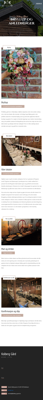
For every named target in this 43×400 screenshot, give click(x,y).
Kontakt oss (10, 390)
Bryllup (9, 47)
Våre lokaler (9, 136)
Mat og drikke (9, 219)
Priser (2, 377)
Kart (2, 368)
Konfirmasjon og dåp (9, 278)
